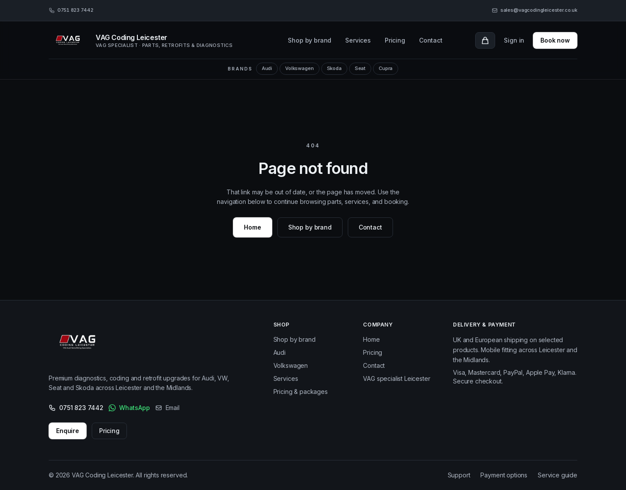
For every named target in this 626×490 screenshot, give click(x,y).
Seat (360, 68)
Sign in (514, 40)
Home (252, 227)
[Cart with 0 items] (485, 40)
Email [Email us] (167, 407)
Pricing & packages (300, 391)
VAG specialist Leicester (396, 378)
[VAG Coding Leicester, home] (152, 40)
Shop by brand (309, 40)
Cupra (386, 68)
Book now (555, 40)
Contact (431, 40)
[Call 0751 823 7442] (71, 10)
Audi (267, 68)
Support (459, 475)
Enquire (67, 430)
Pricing (395, 40)
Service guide (557, 475)
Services (358, 40)
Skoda (334, 68)
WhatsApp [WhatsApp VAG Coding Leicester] (129, 407)
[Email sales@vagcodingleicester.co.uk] (534, 10)
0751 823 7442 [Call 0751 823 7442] (76, 407)
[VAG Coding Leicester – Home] (80, 344)
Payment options (503, 475)
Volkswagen (299, 68)
